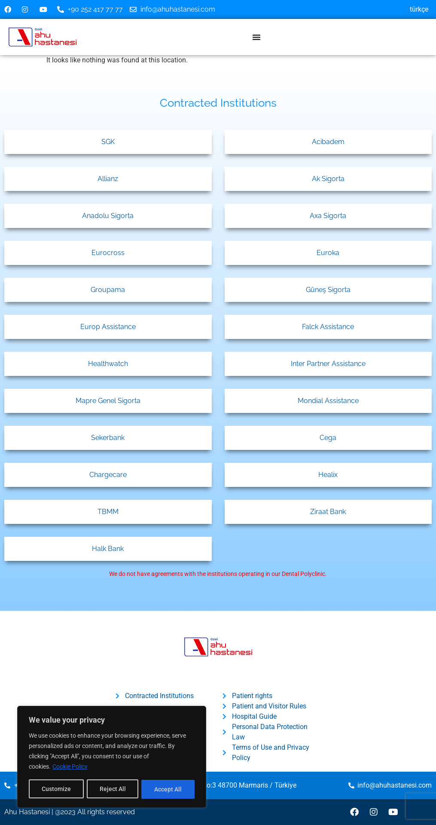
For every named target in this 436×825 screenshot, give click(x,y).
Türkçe (419, 9)
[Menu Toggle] (256, 37)
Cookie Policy (70, 767)
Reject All (113, 789)
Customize (56, 789)
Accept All (168, 789)
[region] (111, 757)
